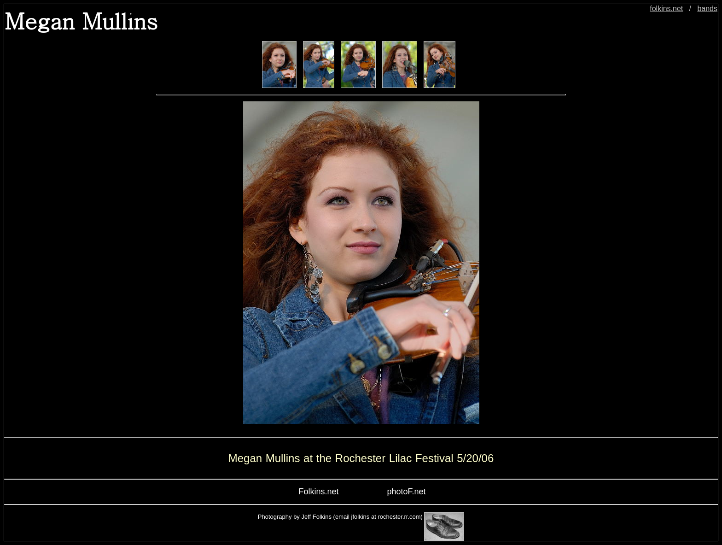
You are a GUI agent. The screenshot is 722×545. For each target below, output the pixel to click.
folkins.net (666, 8)
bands (707, 8)
